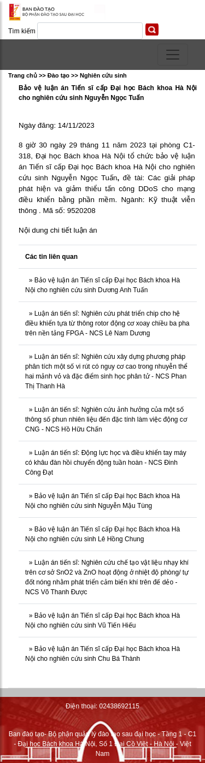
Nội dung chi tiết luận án (58, 230)
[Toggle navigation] (172, 55)
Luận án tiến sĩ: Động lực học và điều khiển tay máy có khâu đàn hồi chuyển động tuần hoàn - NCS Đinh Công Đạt (105, 462)
